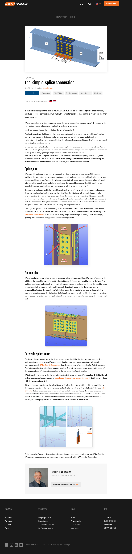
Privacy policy (76, 521)
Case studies (43, 521)
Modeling (97, 93)
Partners (8, 521)
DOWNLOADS (110, 528)
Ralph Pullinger (48, 88)
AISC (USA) (58, 93)
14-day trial (111, 4)
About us (8, 517)
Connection (46, 93)
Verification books (45, 528)
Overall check (85, 93)
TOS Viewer (76, 524)
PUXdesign (66, 545)
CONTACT (108, 517)
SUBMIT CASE (110, 521)
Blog (72, 17)
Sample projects (44, 517)
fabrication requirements (34, 214)
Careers (8, 524)
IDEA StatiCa (61, 17)
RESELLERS (108, 524)
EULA (73, 517)
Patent (7, 528)
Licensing (75, 528)
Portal (81, 3)
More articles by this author (64, 484)
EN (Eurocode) (71, 93)
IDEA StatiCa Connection (50, 365)
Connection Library (46, 524)
